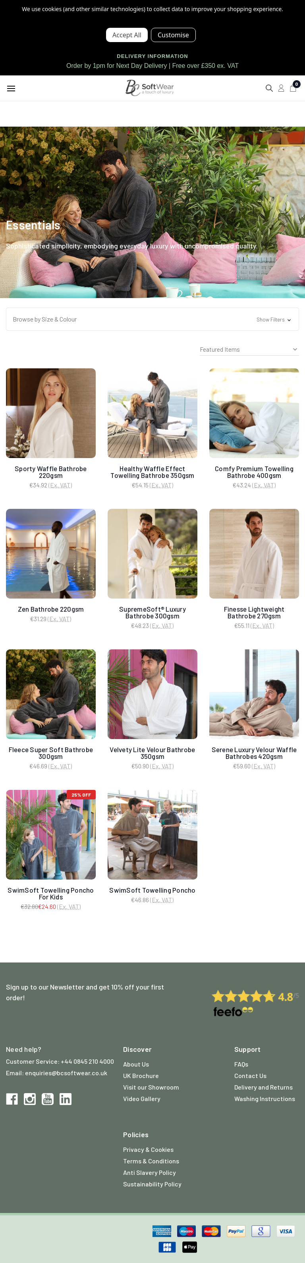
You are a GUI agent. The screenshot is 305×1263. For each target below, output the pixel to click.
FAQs (241, 1064)
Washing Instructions (264, 1098)
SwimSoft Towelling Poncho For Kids (51, 893)
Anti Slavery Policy (149, 1172)
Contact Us (250, 1075)
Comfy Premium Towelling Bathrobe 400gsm (254, 471)
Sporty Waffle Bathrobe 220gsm (51, 471)
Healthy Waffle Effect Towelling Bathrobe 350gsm (152, 471)
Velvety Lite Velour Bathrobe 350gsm (152, 752)
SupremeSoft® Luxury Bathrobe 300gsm (152, 612)
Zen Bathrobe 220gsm (51, 609)
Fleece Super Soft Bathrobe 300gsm (51, 752)
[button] (152, 319)
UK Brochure (141, 1075)
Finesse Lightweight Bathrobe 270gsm (254, 612)
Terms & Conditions (151, 1161)
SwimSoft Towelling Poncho (152, 890)
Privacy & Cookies (148, 1149)
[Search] (269, 88)
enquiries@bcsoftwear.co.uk (66, 1072)
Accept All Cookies (127, 35)
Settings (173, 35)
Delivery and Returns (263, 1087)
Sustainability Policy (152, 1184)
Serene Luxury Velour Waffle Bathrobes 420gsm (254, 752)
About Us (136, 1064)
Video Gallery (141, 1098)
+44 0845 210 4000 (87, 1061)
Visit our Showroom (151, 1087)
